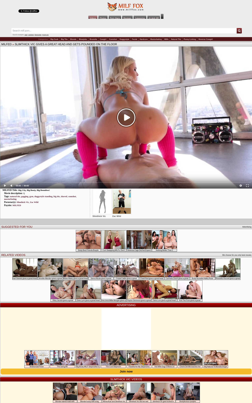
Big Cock (54, 39)
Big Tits (64, 39)
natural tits (15, 196)
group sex (45, 35)
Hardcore (144, 39)
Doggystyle (124, 39)
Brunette (93, 39)
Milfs (166, 39)
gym (31, 196)
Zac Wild (34, 202)
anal (26, 35)
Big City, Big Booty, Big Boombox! (34, 190)
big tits (57, 196)
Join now (126, 371)
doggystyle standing (43, 196)
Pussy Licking (190, 39)
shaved (64, 196)
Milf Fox (126, 7)
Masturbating (156, 39)
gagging (24, 196)
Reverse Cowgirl (205, 39)
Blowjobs (83, 39)
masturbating (10, 199)
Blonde (73, 39)
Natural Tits (176, 39)
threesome (38, 35)
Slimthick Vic (23, 202)
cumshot (31, 35)
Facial (134, 39)
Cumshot (113, 39)
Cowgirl (103, 39)
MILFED (6, 44)
